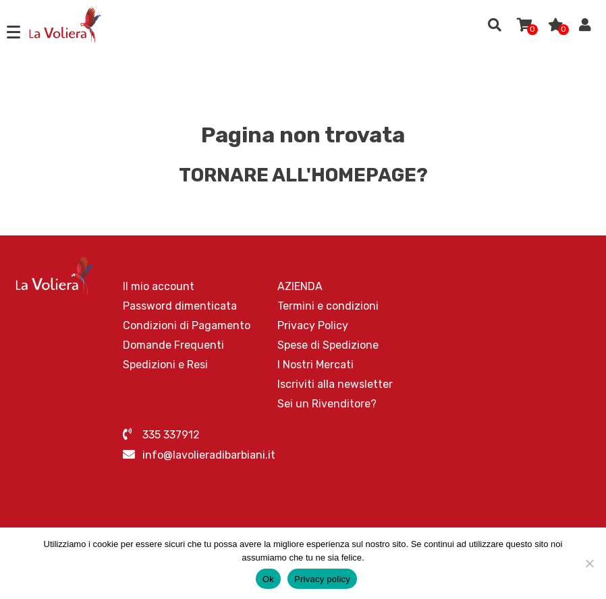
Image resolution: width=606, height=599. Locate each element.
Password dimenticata (180, 306)
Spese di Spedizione (328, 345)
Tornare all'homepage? (303, 175)
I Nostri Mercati (315, 364)
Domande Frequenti (173, 345)
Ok (268, 579)
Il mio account (158, 286)
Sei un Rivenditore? (327, 403)
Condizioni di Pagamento (186, 325)
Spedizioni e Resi (165, 364)
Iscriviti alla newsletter (335, 384)
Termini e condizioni (328, 306)
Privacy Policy (312, 325)
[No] (589, 563)
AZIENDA (300, 286)
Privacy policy (322, 579)
